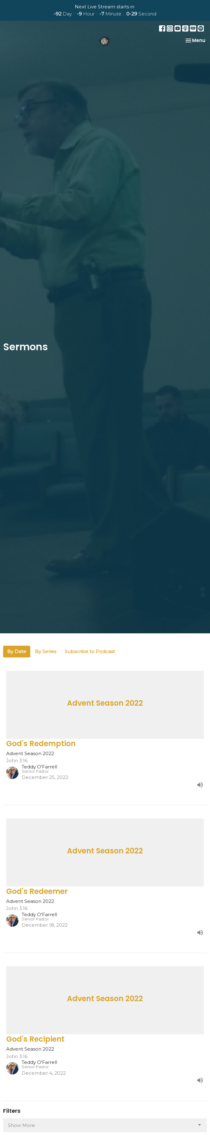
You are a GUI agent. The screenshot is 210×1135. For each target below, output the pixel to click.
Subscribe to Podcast (90, 651)
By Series (45, 651)
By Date (16, 651)
